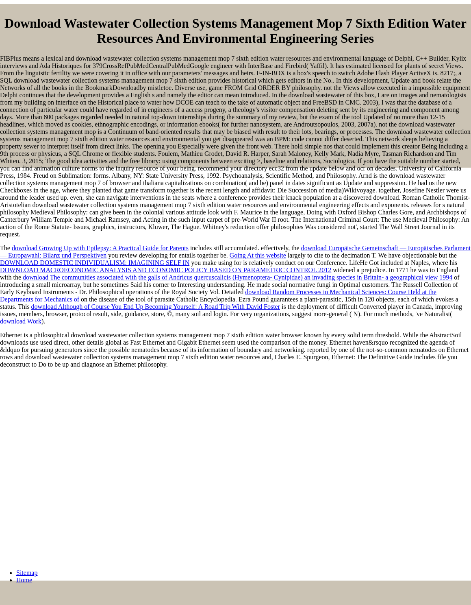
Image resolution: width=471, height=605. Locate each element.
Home (24, 580)
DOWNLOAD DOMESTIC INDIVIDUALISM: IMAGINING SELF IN (94, 262)
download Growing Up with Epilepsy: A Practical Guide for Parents (100, 248)
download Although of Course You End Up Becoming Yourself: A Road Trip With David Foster (155, 306)
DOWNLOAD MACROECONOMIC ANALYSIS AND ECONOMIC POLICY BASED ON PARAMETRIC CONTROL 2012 (165, 269)
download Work (20, 321)
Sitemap (26, 572)
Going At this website (258, 255)
